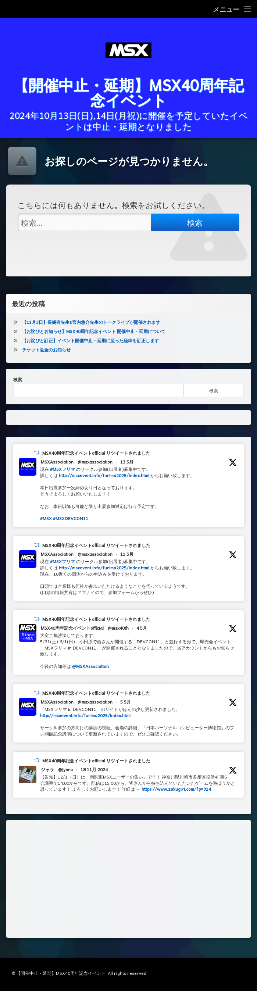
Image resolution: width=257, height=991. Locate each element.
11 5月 (126, 562)
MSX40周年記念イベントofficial (72, 636)
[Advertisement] (128, 887)
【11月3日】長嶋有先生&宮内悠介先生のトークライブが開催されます (91, 330)
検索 (17, 387)
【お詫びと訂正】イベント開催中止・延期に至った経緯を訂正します (90, 349)
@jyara (65, 777)
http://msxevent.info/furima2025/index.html (104, 483)
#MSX (46, 527)
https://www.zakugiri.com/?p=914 (176, 797)
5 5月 (125, 710)
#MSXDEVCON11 (70, 527)
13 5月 (126, 470)
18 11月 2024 (94, 777)
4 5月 (141, 636)
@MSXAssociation (90, 674)
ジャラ (47, 777)
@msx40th (118, 636)
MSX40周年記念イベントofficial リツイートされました (96, 461)
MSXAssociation (57, 470)
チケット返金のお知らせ (46, 358)
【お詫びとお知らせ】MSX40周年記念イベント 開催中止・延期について (93, 339)
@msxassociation (95, 470)
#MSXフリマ (62, 477)
